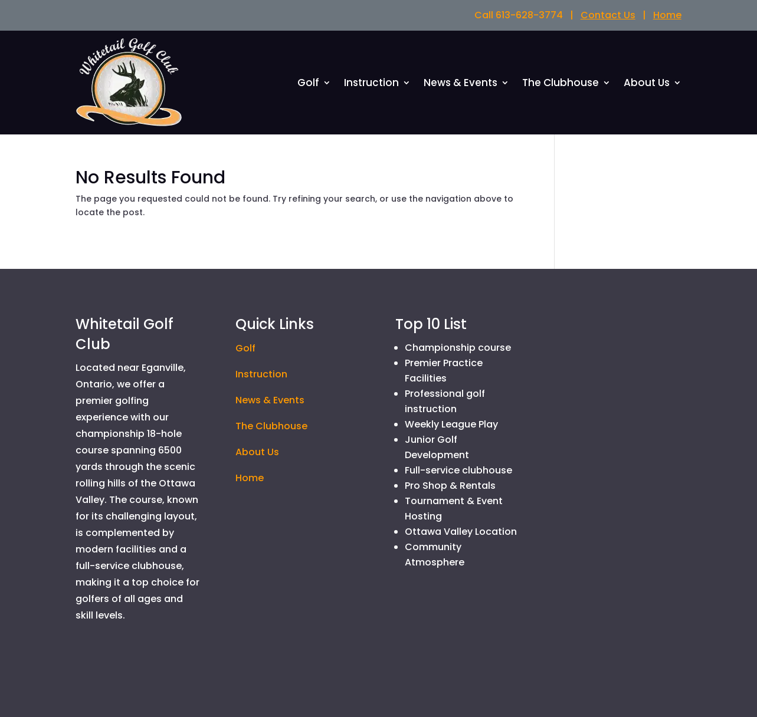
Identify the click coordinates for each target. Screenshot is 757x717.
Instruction (371, 84)
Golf (308, 84)
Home (667, 15)
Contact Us (608, 15)
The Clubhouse (560, 84)
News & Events (460, 84)
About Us (647, 84)
